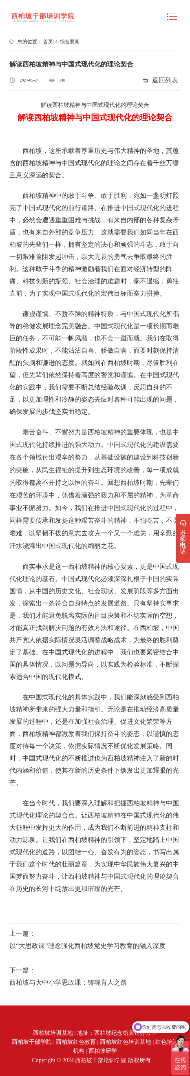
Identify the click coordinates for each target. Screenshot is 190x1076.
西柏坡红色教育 (76, 1042)
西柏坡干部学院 (32, 1042)
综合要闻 (70, 41)
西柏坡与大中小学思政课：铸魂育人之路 (68, 982)
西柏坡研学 (102, 1051)
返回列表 (165, 80)
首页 (48, 41)
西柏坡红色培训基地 (125, 1042)
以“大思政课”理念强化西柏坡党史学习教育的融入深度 (87, 945)
